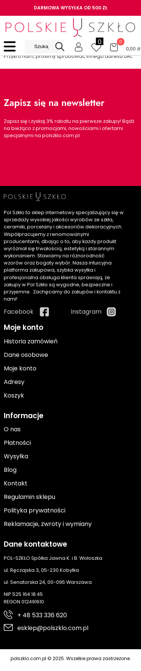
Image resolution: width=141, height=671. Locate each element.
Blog (10, 469)
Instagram (86, 311)
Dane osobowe (26, 355)
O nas (12, 429)
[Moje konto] (78, 46)
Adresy (14, 382)
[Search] (59, 46)
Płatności (17, 442)
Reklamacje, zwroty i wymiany (48, 524)
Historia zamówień (31, 341)
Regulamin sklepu (29, 497)
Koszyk (14, 395)
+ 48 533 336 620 (42, 615)
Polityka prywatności (34, 510)
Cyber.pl (124, 666)
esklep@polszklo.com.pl (52, 628)
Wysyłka (16, 456)
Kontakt (15, 483)
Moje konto (20, 368)
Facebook (18, 311)
